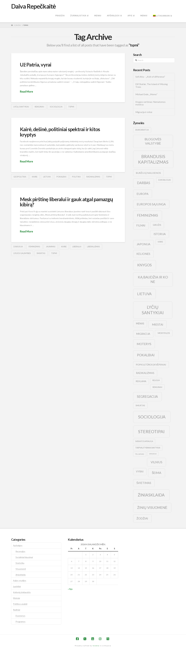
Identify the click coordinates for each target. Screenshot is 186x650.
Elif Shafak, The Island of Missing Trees (151, 85)
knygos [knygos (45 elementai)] (144, 265)
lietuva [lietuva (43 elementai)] (144, 294)
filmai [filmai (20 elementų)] (140, 225)
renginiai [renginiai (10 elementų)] (157, 387)
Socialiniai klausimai (24, 557)
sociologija (56, 107)
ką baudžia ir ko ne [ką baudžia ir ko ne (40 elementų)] (153, 279)
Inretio (96, 646)
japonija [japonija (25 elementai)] (143, 244)
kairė (34, 177)
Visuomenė (21, 569)
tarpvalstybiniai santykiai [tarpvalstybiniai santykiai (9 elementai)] (147, 448)
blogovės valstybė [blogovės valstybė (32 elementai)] (153, 141)
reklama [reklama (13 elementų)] (141, 381)
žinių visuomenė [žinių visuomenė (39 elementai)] (152, 507)
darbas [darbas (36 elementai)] (143, 183)
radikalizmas (93, 177)
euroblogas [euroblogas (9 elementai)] (164, 180)
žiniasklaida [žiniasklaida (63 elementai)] (151, 495)
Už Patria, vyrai (35, 64)
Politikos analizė (20, 604)
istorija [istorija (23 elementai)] (160, 234)
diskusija (18, 246)
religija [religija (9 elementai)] (156, 380)
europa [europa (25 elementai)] (143, 193)
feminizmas (34, 246)
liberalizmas (93, 246)
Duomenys (20, 615)
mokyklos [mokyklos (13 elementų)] (164, 333)
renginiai (39, 107)
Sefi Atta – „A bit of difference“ (150, 76)
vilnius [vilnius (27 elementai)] (156, 462)
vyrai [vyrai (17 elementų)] (139, 471)
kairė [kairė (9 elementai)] (160, 242)
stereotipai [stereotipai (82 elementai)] (151, 431)
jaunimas (50, 246)
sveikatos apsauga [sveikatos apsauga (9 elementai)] (144, 441)
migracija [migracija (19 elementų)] (143, 333)
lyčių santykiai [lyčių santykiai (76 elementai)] (153, 310)
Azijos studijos (19, 580)
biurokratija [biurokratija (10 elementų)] (142, 130)
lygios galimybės (22, 253)
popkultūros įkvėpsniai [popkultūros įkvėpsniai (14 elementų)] (151, 364)
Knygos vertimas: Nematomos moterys (150, 103)
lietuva (47, 177)
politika (76, 177)
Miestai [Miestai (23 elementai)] (157, 324)
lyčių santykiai (21, 107)
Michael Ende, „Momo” (146, 94)
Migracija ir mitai (143, 112)
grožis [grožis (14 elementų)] (157, 224)
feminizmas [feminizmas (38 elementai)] (147, 215)
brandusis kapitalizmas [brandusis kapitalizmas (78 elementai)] (153, 159)
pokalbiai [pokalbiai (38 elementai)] (146, 355)
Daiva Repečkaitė (33, 6)
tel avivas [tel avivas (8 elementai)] (139, 454)
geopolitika (20, 177)
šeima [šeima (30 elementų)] (156, 473)
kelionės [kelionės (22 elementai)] (143, 253)
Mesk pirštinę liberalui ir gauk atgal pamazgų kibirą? (66, 202)
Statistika (20, 563)
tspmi (71, 107)
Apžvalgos (17, 545)
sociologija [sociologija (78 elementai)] (152, 416)
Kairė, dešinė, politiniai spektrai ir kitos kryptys (60, 132)
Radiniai (16, 610)
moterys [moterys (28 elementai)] (144, 344)
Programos (20, 621)
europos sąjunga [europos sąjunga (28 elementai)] (151, 204)
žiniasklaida (21, 574)
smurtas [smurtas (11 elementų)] (140, 405)
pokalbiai (61, 177)
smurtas (41, 253)
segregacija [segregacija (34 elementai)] (147, 396)
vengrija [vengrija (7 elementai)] (153, 454)
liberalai (76, 246)
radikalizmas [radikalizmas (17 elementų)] (145, 372)
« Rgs (70, 589)
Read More (26, 91)
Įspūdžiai (17, 586)
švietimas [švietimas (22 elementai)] (143, 483)
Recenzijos (20, 551)
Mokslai (16, 598)
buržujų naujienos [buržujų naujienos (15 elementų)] (148, 172)
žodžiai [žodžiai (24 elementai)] (142, 518)
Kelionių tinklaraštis (22, 592)
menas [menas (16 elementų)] (140, 323)
